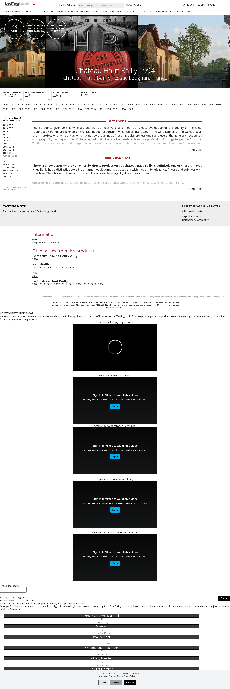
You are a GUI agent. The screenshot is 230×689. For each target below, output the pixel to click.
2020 (35, 104)
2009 (115, 104)
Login (201, 4)
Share (224, 599)
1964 (93, 109)
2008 (123, 104)
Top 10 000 (187, 4)
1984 (42, 109)
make (29, 211)
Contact (197, 11)
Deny (103, 682)
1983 (49, 109)
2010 (108, 104)
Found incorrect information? (16, 188)
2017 (57, 104)
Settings (116, 682)
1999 (189, 104)
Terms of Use (114, 676)
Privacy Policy (129, 676)
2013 (86, 104)
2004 (152, 104)
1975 (71, 109)
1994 (218, 104)
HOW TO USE (133, 4)
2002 (167, 104)
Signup (212, 4)
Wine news (162, 11)
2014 (79, 104)
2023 (13, 104)
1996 (203, 104)
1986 (27, 109)
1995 (211, 104)
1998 (196, 104)
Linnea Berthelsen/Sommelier (195, 218)
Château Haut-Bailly (86, 77)
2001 (174, 104)
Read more (195, 149)
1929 (115, 109)
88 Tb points (117, 121)
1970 (86, 109)
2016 (64, 104)
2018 (49, 104)
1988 (20, 109)
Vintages (149, 11)
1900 (130, 109)
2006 (137, 104)
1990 (5, 109)
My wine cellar (44, 11)
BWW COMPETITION (180, 11)
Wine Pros (115, 11)
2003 (159, 104)
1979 (57, 109)
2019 (42, 104)
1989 (13, 109)
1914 (123, 109)
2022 (20, 104)
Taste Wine (28, 11)
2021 (27, 104)
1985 (35, 109)
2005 (145, 104)
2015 (71, 104)
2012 (93, 104)
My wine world (64, 11)
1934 (108, 109)
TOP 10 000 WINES (133, 11)
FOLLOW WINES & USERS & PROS (91, 11)
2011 (101, 104)
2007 (130, 104)
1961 (101, 109)
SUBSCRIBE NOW (11, 11)
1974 (79, 109)
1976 (64, 109)
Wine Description (117, 157)
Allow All (130, 682)
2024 (5, 104)
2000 (181, 104)
